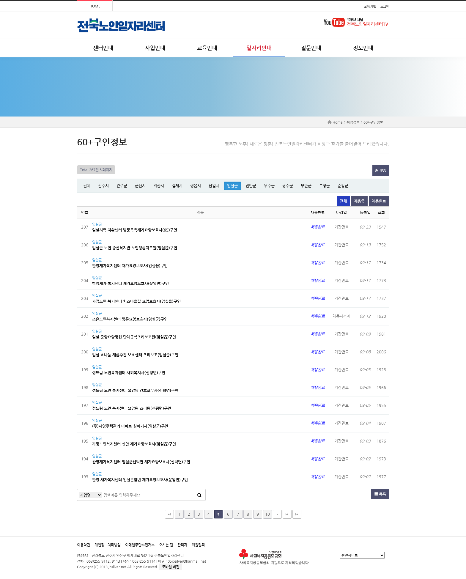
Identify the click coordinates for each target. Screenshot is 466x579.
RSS (380, 170)
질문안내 (311, 48)
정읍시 (195, 185)
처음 (169, 514)
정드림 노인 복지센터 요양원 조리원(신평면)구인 (131, 408)
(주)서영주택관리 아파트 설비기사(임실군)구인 (130, 426)
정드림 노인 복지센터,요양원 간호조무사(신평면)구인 (135, 390)
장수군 (287, 185)
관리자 (182, 545)
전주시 (103, 185)
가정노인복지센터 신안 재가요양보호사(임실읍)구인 (134, 444)
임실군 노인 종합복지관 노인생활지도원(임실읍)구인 (134, 248)
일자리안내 (259, 48)
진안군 (250, 185)
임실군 (232, 185)
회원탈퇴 (198, 545)
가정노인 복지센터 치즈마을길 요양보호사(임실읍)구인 (136, 301)
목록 (380, 494)
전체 (86, 185)
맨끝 (287, 514)
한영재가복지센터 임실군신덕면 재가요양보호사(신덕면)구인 (141, 462)
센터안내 (103, 48)
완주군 (121, 185)
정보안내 (363, 48)
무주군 (269, 185)
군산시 (140, 185)
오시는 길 (166, 545)
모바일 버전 (170, 567)
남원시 (214, 185)
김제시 (177, 185)
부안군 (306, 185)
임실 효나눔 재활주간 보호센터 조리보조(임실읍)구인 (135, 355)
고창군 (324, 185)
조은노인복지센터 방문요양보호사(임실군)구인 (130, 319)
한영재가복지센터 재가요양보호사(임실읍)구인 (130, 265)
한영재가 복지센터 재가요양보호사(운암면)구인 (130, 283)
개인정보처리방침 (108, 545)
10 (267, 514)
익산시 (158, 185)
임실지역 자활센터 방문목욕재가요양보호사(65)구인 (134, 230)
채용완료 (379, 201)
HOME (94, 6)
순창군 (343, 185)
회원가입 (370, 6)
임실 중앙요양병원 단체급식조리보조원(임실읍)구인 (134, 337)
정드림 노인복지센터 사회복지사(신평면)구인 (128, 372)
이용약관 (83, 545)
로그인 (384, 6)
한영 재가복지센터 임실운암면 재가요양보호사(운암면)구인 (140, 479)
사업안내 (155, 48)
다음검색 (296, 514)
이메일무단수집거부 (140, 545)
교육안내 (207, 48)
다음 (277, 514)
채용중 (359, 201)
